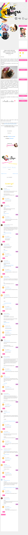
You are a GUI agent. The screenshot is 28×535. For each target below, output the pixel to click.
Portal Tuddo (5, 383)
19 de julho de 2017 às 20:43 (7, 245)
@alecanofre (11, 138)
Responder (4, 202)
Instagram (5, 487)
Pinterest (14, 167)
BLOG (4, 213)
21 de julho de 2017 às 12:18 (8, 288)
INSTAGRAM (23, 53)
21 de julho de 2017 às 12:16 (8, 237)
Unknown (5, 464)
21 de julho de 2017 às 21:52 (7, 432)
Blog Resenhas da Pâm (6, 322)
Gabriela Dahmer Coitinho (8, 224)
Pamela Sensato (6, 313)
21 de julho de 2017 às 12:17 (8, 270)
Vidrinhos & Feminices (6, 454)
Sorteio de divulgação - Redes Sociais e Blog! (12, 487)
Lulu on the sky (6, 205)
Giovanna (5, 188)
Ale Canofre (7, 198)
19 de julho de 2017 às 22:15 (7, 277)
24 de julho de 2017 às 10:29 (8, 387)
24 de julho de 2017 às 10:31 (8, 473)
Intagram (12, 265)
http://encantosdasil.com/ (8, 330)
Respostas (4, 196)
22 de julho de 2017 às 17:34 (7, 480)
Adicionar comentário (3, 514)
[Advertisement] (9, 45)
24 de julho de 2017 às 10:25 (8, 442)
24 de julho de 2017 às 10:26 (8, 425)
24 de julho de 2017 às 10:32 (8, 405)
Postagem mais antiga (15, 173)
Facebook (9, 136)
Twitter (10, 167)
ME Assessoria (6, 393)
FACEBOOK (20, 56)
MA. (4, 479)
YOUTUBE (20, 53)
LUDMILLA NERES (6, 276)
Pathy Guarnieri (6, 244)
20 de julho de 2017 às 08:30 (7, 314)
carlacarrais (6, 431)
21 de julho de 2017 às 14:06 (7, 394)
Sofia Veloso (6, 260)
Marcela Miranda (7, 356)
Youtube (13, 136)
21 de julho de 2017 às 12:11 (8, 199)
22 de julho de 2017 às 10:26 (7, 465)
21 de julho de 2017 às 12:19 (8, 350)
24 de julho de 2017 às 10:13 (8, 507)
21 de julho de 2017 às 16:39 (7, 412)
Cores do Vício (5, 250)
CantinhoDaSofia (6, 265)
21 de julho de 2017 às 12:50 (7, 357)
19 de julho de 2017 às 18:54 (7, 206)
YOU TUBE (7, 213)
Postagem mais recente (3, 173)
